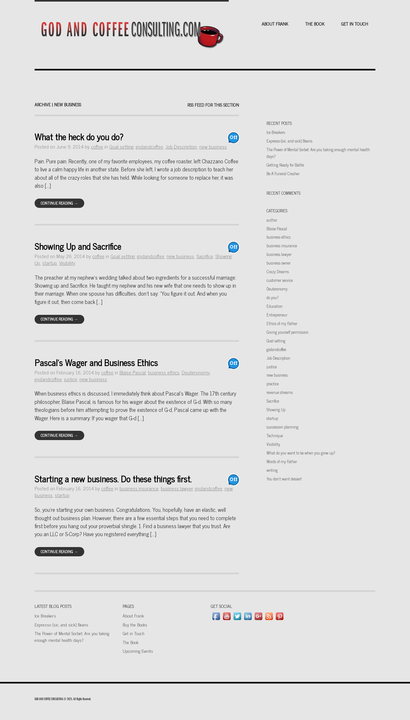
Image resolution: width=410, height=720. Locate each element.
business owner (278, 262)
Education (274, 306)
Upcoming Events (138, 650)
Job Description (181, 147)
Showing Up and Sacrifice (78, 246)
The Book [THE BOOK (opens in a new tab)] (314, 23)
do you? (272, 297)
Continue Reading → (59, 203)
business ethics (163, 372)
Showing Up (275, 409)
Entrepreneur (276, 314)
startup (49, 263)
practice (272, 383)
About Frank (275, 23)
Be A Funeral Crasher (282, 173)
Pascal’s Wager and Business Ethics (96, 362)
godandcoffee (149, 147)
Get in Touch (354, 23)
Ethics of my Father (281, 323)
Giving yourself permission (287, 332)
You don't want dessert (284, 478)
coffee (97, 147)
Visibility (67, 263)
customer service (279, 280)
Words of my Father (281, 461)
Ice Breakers (275, 132)
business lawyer (177, 488)
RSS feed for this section (213, 104)
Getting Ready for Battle (285, 164)
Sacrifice (204, 256)
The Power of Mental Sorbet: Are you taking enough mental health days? (72, 636)
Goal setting (121, 147)
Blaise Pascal (132, 372)
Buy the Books (135, 624)
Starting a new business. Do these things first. (113, 478)
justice (70, 379)
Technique (274, 435)
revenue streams (279, 392)
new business (213, 147)
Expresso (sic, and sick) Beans (289, 140)
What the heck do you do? (79, 136)
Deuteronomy (196, 372)
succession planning (282, 426)
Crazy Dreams (277, 271)
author (271, 220)
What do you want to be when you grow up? (300, 452)
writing (272, 470)
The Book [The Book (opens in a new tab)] (130, 642)
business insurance (139, 488)
